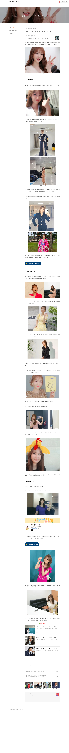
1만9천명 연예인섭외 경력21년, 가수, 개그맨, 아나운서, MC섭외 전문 (37, 38)
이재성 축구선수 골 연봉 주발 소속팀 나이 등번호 (33, 712)
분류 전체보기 (11, 27)
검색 (57, 2)
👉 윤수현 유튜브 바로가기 (32, 571)
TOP (59, 750)
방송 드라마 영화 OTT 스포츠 (13, 30)
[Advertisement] (42, 200)
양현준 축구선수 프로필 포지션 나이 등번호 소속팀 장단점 (34, 713)
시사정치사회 (11, 33)
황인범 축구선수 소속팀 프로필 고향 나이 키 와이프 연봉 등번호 (35, 711)
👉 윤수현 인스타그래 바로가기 (33, 277)
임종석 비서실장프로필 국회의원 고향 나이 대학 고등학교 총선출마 (35, 715)
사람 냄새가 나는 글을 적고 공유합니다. (32, 735)
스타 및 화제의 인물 (29, 709)
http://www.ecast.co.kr (29, 35)
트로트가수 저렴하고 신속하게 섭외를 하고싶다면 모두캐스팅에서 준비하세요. (38, 31)
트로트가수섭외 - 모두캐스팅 (31, 30)
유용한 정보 (10, 32)
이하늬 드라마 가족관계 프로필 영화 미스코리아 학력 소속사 (34, 716)
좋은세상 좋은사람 (14, 2)
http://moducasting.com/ (30, 28)
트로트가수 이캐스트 (30, 36)
